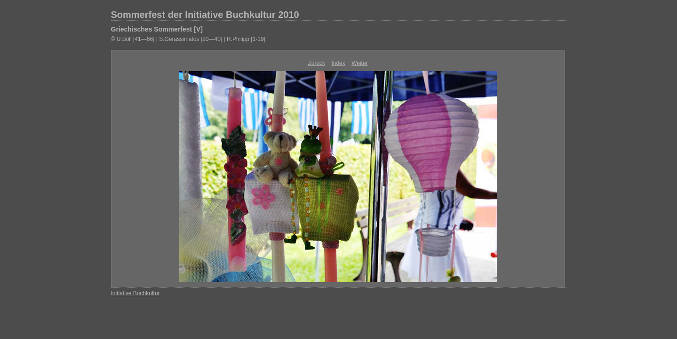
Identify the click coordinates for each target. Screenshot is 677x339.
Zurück (316, 63)
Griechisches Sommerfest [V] (157, 29)
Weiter (359, 63)
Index (338, 63)
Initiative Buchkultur (135, 293)
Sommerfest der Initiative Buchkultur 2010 (205, 14)
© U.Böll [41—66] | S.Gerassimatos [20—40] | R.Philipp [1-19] (188, 39)
